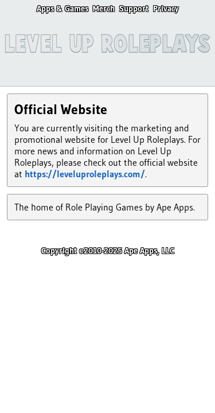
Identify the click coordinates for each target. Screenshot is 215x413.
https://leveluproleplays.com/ (85, 174)
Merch (104, 8)
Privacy (166, 8)
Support (133, 8)
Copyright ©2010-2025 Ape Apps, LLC (107, 251)
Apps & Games (62, 8)
